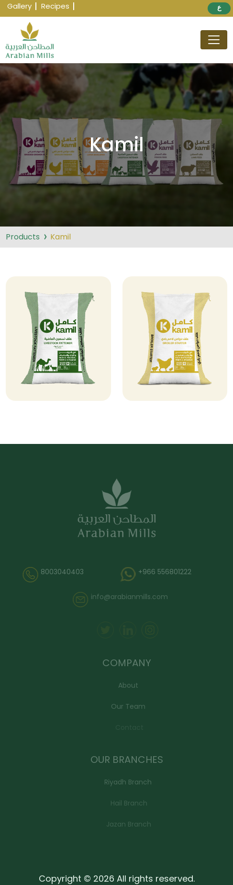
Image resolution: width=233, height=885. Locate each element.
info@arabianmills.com (121, 599)
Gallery (19, 6)
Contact (130, 727)
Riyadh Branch (129, 782)
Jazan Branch (130, 824)
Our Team (129, 706)
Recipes (55, 6)
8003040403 (55, 574)
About (130, 685)
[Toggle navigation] (213, 39)
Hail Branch (129, 803)
